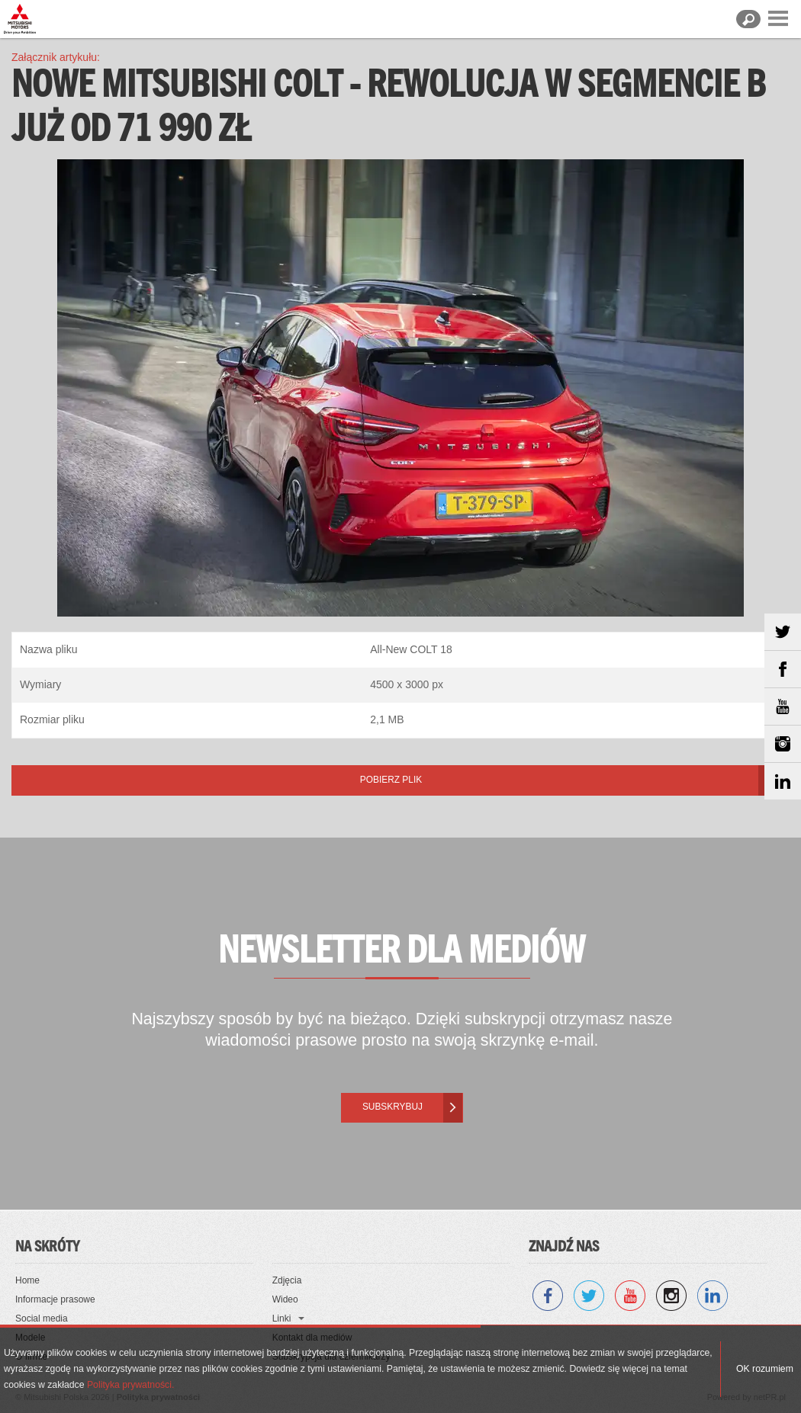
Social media (41, 1318)
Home (27, 1280)
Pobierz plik (391, 779)
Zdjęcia (287, 1280)
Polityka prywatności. (130, 1384)
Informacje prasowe (55, 1299)
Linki (281, 1318)
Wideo (285, 1299)
